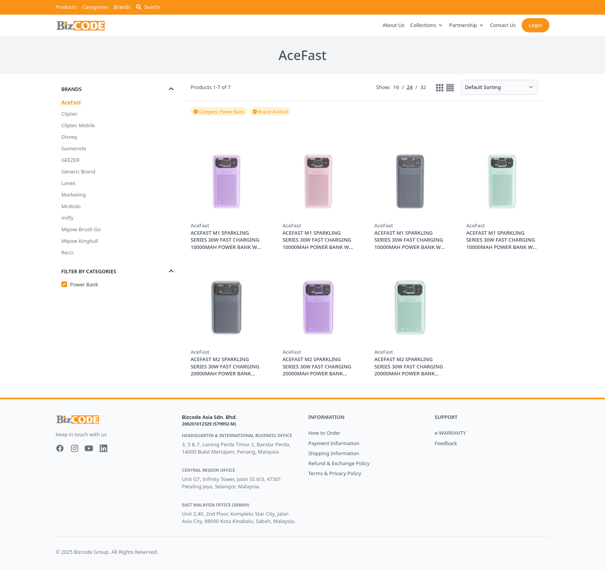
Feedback (446, 443)
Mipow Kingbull (79, 240)
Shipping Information (333, 453)
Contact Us (503, 25)
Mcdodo (71, 206)
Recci (67, 252)
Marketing (73, 194)
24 (409, 87)
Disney (69, 136)
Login (535, 25)
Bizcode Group (91, 551)
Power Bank (84, 284)
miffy (67, 217)
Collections (426, 25)
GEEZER (70, 159)
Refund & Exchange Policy (339, 463)
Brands (122, 6)
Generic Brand (78, 171)
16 (396, 87)
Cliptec (69, 113)
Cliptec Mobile (78, 125)
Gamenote (73, 148)
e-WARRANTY (450, 432)
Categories (95, 6)
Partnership (466, 25)
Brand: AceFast (270, 111)
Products (66, 6)
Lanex (68, 183)
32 (423, 87)
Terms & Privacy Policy (334, 473)
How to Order (324, 432)
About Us (393, 25)
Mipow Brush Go (81, 229)
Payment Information (333, 443)
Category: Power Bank (219, 111)
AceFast (71, 102)
